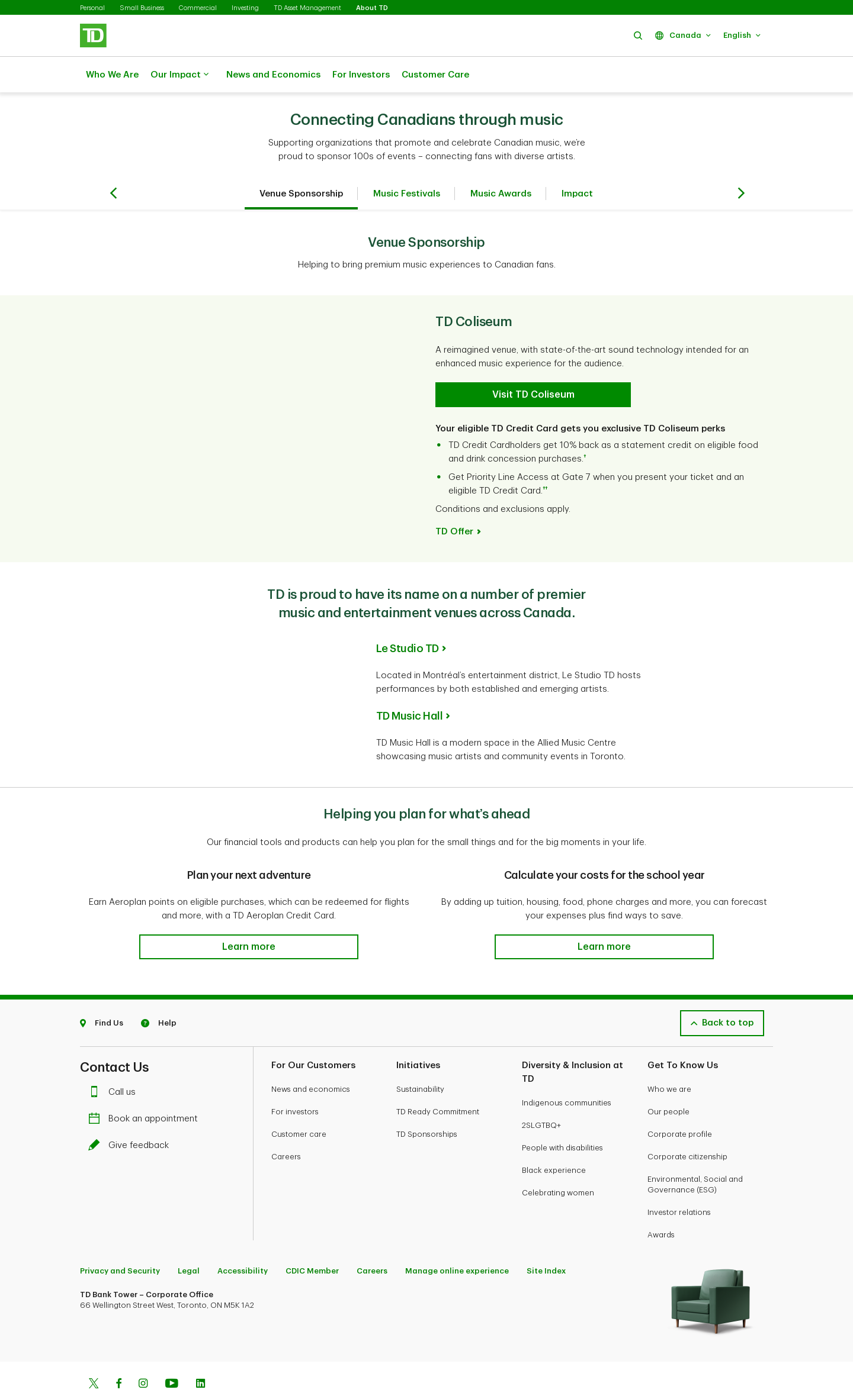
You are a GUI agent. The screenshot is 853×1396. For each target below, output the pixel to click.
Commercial (198, 8)
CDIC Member (312, 1241)
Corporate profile (679, 1104)
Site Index (546, 1241)
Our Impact (179, 75)
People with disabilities (562, 1118)
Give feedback (131, 1115)
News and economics (310, 1059)
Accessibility (242, 1241)
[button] (638, 35)
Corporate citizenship (687, 1127)
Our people (668, 1082)
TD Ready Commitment (437, 1082)
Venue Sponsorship (301, 164)
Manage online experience (457, 1241)
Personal (92, 8)
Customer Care (435, 74)
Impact (577, 164)
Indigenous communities (566, 1073)
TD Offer (454, 502)
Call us (115, 1062)
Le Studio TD (407, 619)
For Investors (361, 74)
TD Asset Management (307, 8)
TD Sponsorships (426, 1104)
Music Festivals (406, 164)
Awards (661, 1205)
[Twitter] (93, 1355)
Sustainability (420, 1059)
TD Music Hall (409, 686)
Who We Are (112, 74)
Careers (286, 1127)
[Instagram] (143, 1355)
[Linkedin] (200, 1355)
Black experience (554, 1140)
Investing (245, 8)
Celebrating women (558, 1163)
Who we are (669, 1059)
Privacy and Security (120, 1241)
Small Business (142, 8)
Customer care (298, 1104)
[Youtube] (171, 1355)
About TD (372, 8)
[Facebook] (118, 1355)
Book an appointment (146, 1089)
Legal (189, 1241)
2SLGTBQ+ (541, 1096)
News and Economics (273, 74)
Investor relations (679, 1183)
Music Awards (500, 164)
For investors (295, 1082)
